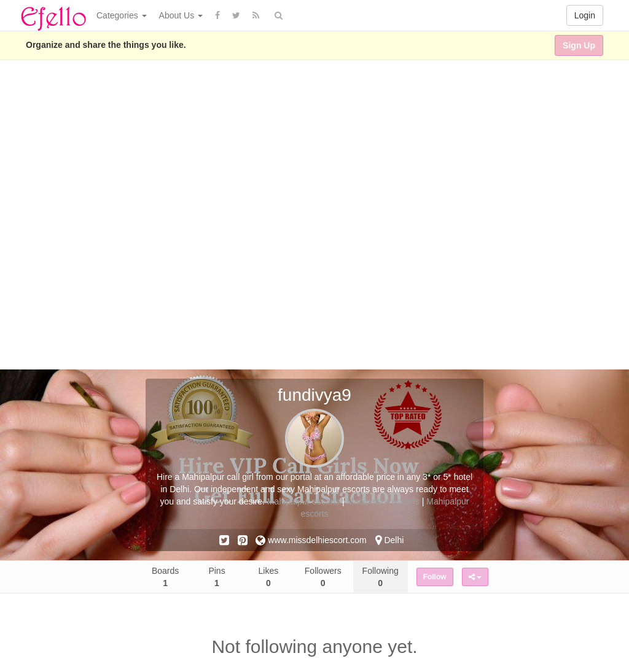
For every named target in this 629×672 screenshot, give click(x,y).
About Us (181, 15)
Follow (435, 577)
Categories (121, 15)
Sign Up (579, 45)
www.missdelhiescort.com (311, 540)
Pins (216, 577)
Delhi (389, 540)
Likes (269, 577)
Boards (165, 577)
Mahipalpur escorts (303, 501)
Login (584, 15)
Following (380, 577)
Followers (323, 577)
